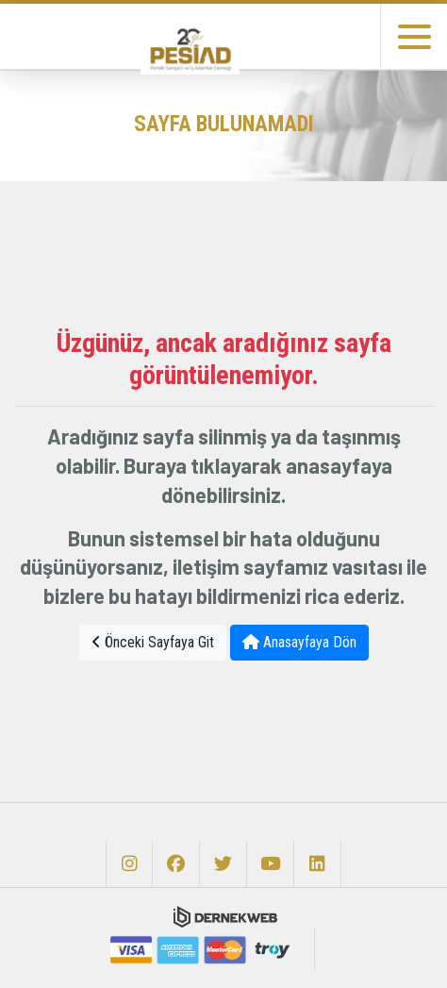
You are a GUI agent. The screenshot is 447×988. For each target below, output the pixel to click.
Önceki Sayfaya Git (152, 642)
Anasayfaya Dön (299, 642)
